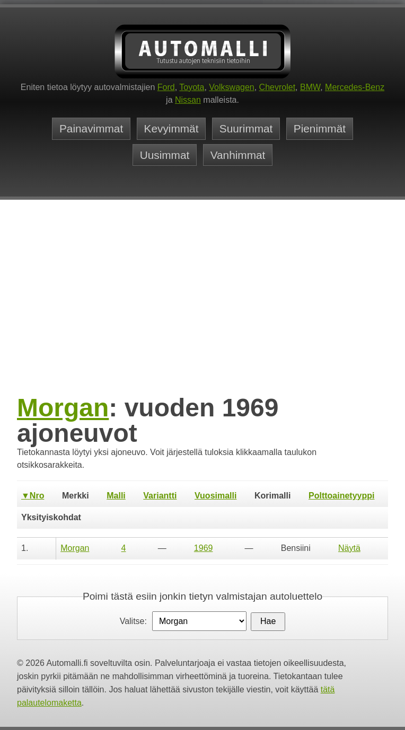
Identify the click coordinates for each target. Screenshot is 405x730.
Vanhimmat (238, 155)
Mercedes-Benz (354, 87)
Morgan (63, 408)
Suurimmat (246, 128)
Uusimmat (165, 155)
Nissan (188, 99)
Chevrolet (277, 87)
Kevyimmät (171, 128)
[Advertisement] (202, 312)
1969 (203, 548)
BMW (310, 87)
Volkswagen (231, 87)
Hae (268, 621)
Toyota (191, 87)
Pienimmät (320, 128)
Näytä (349, 548)
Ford (166, 87)
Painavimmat (91, 128)
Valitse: (133, 621)
